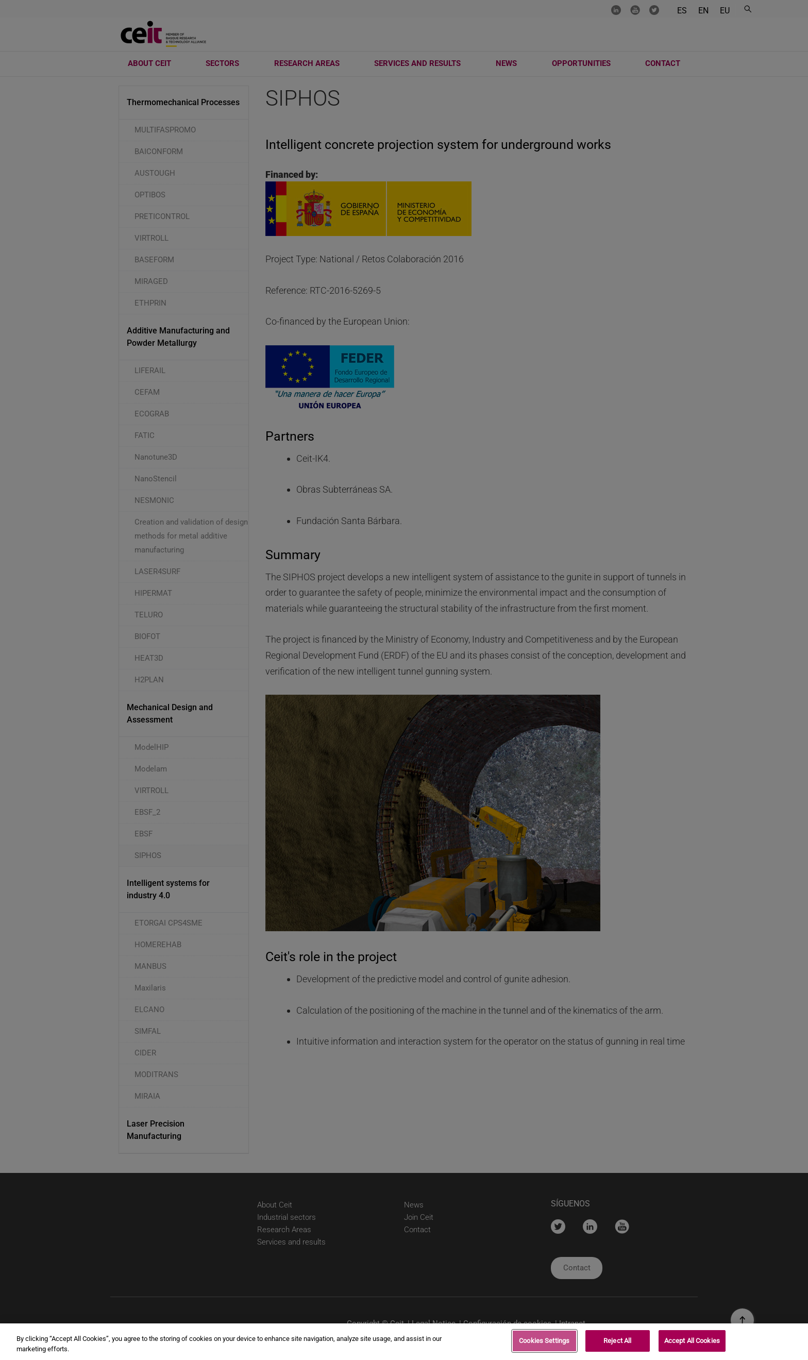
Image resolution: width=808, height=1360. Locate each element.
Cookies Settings (544, 1342)
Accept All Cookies (692, 1342)
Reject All (617, 1342)
